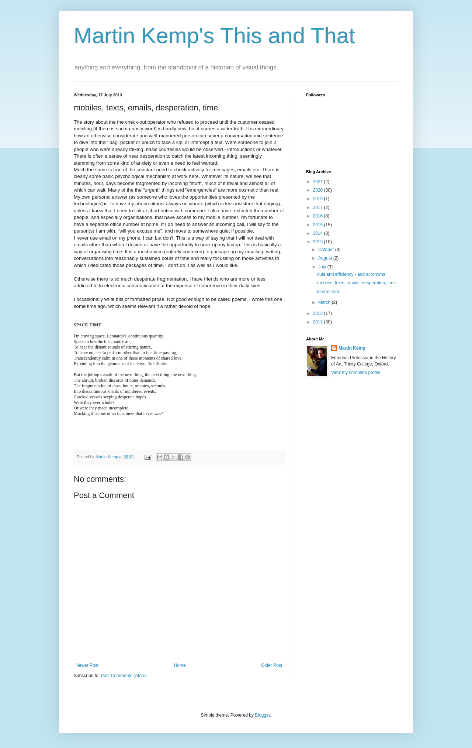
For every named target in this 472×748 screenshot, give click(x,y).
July (322, 267)
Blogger (262, 715)
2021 (318, 181)
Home (180, 665)
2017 (318, 207)
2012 (318, 313)
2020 (318, 190)
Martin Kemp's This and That (214, 35)
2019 (318, 198)
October (326, 249)
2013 (318, 241)
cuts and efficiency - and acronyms (351, 274)
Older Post (271, 665)
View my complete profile (355, 372)
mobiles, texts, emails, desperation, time (356, 282)
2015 (318, 224)
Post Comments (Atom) (124, 675)
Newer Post (87, 665)
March (325, 302)
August (325, 258)
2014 (318, 233)
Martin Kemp (352, 348)
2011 (318, 322)
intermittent (328, 291)
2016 (318, 216)
